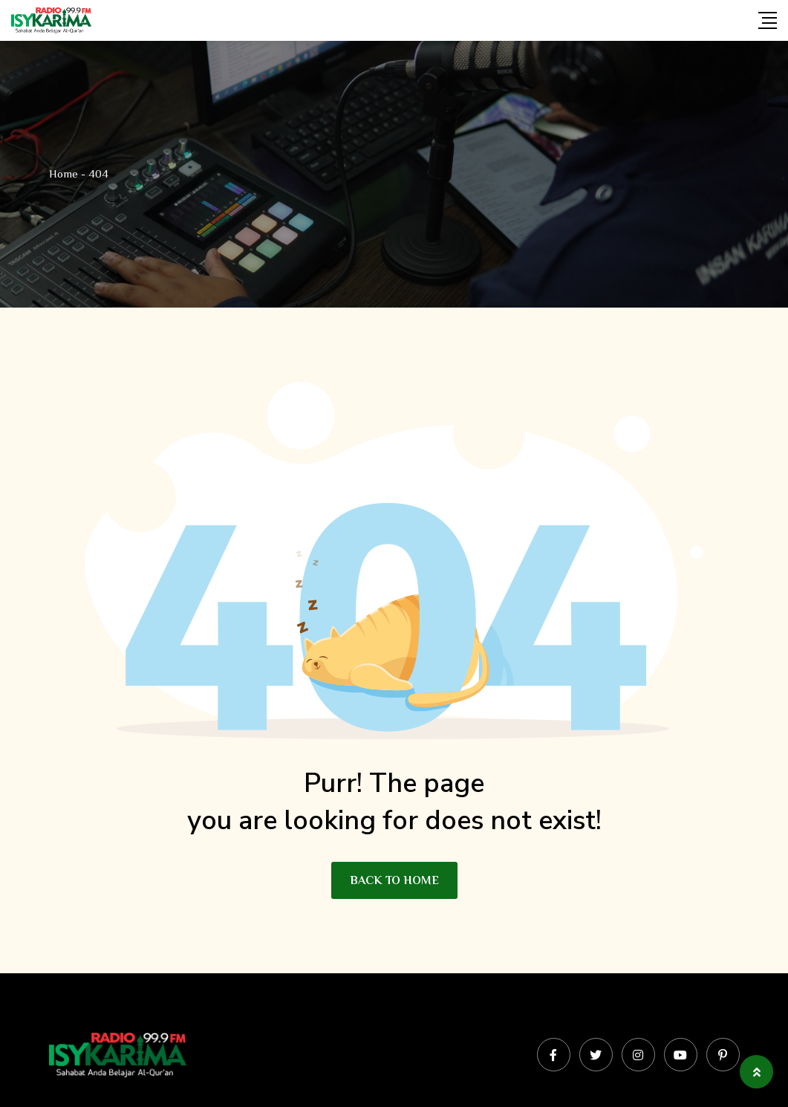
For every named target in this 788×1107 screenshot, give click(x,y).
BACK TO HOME (394, 880)
